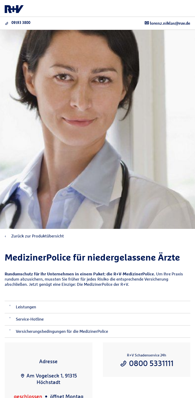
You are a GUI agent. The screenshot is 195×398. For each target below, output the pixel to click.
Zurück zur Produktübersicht (34, 236)
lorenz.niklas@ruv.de (167, 23)
